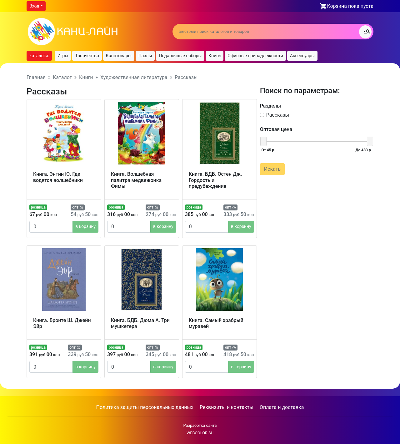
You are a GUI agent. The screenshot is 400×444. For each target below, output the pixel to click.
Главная (36, 77)
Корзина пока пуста (350, 6)
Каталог (62, 77)
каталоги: (39, 55)
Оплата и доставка (282, 407)
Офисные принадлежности (255, 55)
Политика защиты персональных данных (144, 407)
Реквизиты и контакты (226, 407)
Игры (63, 55)
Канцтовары (119, 55)
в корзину (85, 226)
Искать (272, 169)
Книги (214, 55)
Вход (34, 5)
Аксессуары (302, 55)
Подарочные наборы (180, 55)
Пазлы (145, 55)
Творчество (87, 55)
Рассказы (277, 115)
